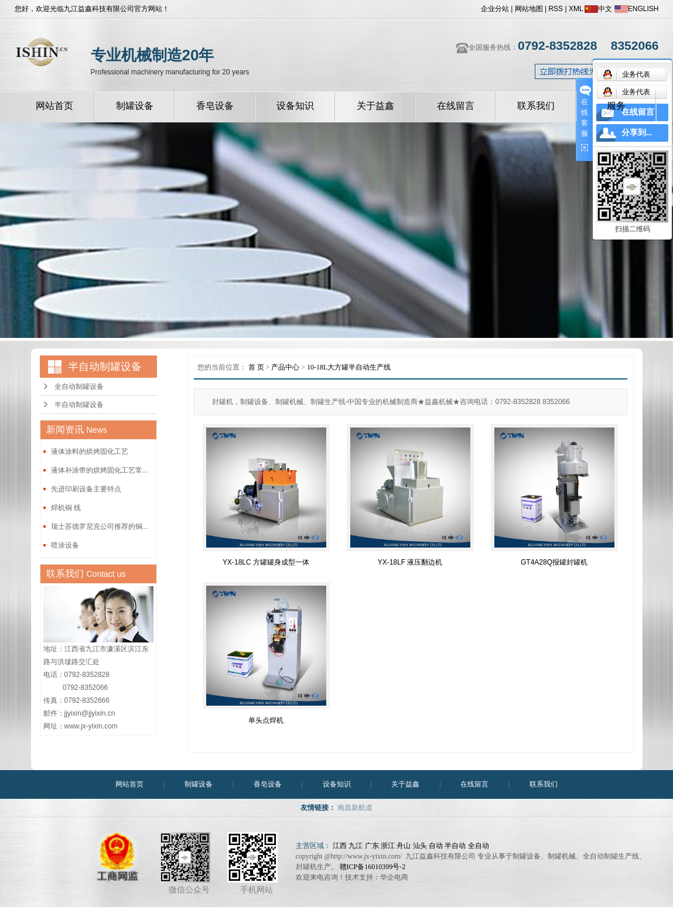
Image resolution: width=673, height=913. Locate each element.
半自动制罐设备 (79, 405)
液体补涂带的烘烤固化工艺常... (99, 470)
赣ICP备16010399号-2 (373, 867)
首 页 (256, 367)
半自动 (455, 846)
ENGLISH (636, 9)
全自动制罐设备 (79, 386)
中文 (598, 9)
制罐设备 (134, 106)
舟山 (404, 846)
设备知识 (295, 106)
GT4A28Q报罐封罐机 (554, 562)
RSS (555, 9)
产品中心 (285, 367)
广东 (372, 846)
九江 (356, 846)
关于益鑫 (375, 106)
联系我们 (536, 106)
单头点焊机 (265, 720)
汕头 (420, 846)
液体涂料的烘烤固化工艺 (89, 451)
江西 (340, 846)
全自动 (478, 846)
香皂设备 (215, 106)
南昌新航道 (355, 807)
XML (576, 9)
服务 (616, 106)
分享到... (636, 132)
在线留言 (455, 106)
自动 (436, 846)
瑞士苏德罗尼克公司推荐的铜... (99, 526)
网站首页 (54, 106)
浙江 (388, 846)
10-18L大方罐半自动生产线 (349, 367)
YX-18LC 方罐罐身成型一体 (266, 562)
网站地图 (529, 9)
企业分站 (495, 9)
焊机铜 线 (66, 508)
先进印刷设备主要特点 (86, 489)
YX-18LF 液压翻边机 (410, 562)
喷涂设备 (65, 545)
